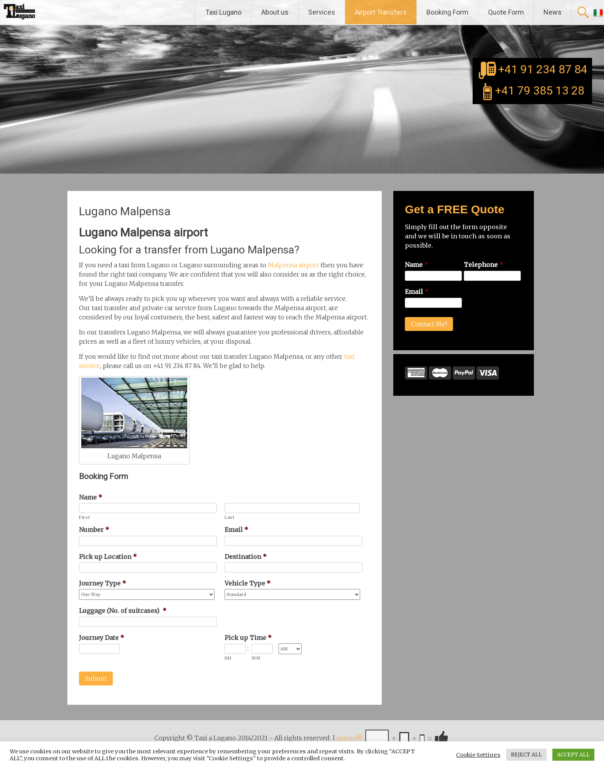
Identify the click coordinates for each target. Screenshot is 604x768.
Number (94, 529)
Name (90, 497)
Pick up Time (248, 637)
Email (236, 529)
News (553, 12)
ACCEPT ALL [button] (573, 754)
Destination (246, 556)
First (84, 517)
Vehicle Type (247, 583)
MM (256, 658)
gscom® (350, 738)
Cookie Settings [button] (478, 754)
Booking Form (447, 12)
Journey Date (101, 637)
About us (275, 12)
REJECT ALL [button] (526, 754)
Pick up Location (108, 556)
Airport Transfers (381, 12)
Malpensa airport (293, 265)
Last (230, 517)
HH (228, 658)
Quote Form (506, 12)
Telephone (483, 264)
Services (321, 12)
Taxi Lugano (223, 12)
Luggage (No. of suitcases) (122, 610)
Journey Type (102, 583)
